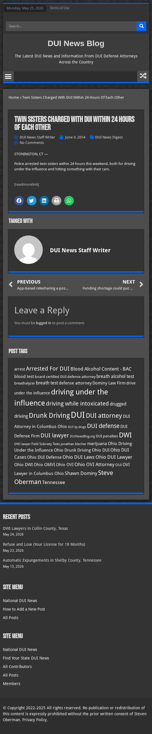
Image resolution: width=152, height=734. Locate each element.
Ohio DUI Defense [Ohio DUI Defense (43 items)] (44, 457)
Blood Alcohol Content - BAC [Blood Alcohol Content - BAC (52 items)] (100, 369)
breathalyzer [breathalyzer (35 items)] (24, 383)
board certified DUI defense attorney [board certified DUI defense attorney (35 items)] (65, 376)
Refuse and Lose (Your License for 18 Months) (44, 544)
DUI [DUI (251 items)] (78, 415)
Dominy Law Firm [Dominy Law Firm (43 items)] (108, 383)
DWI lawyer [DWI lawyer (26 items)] (22, 444)
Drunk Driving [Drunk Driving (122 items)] (49, 415)
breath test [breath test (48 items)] (47, 383)
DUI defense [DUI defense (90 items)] (103, 425)
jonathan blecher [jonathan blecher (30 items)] (73, 444)
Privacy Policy (34, 720)
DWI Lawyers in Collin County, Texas (35, 528)
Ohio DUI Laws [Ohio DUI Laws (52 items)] (78, 457)
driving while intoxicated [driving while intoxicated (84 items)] (77, 403)
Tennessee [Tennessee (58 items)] (53, 482)
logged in (43, 323)
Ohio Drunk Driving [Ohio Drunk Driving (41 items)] (72, 450)
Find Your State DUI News (26, 658)
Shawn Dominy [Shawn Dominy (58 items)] (81, 473)
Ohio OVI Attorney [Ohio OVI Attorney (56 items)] (94, 464)
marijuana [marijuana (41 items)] (97, 443)
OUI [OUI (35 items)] (118, 464)
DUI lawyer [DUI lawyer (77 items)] (54, 435)
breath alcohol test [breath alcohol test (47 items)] (115, 376)
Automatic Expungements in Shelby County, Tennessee (52, 560)
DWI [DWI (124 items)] (125, 435)
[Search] (141, 26)
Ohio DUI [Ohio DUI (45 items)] (101, 450)
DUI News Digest (109, 137)
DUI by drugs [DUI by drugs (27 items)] (77, 427)
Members (11, 683)
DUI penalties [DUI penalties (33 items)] (107, 436)
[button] (8, 76)
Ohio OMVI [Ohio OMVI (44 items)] (44, 464)
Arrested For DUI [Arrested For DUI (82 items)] (48, 368)
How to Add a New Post (24, 609)
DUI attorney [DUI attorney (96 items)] (104, 415)
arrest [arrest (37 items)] (19, 369)
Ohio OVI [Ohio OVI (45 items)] (65, 464)
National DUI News (20, 600)
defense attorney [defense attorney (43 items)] (75, 383)
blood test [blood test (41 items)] (24, 376)
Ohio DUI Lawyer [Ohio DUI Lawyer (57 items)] (114, 457)
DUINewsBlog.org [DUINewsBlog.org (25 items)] (82, 436)
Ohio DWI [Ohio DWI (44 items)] (23, 464)
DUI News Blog (76, 43)
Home (14, 97)
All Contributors (17, 666)
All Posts (10, 617)
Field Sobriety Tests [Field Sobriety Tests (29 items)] (45, 444)
